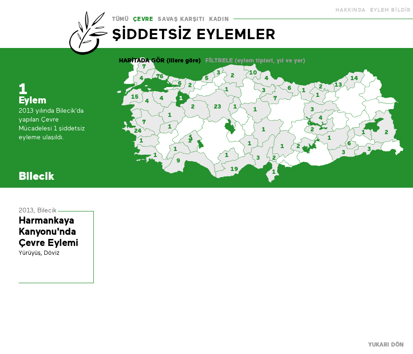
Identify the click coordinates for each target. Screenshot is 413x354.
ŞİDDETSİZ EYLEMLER (194, 34)
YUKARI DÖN (386, 344)
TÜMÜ (120, 19)
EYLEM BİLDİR (390, 10)
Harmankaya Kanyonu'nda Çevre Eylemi (48, 231)
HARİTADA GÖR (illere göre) (160, 60)
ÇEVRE (143, 19)
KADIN (219, 19)
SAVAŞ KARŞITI (181, 19)
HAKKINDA (351, 10)
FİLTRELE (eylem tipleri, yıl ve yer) (255, 60)
